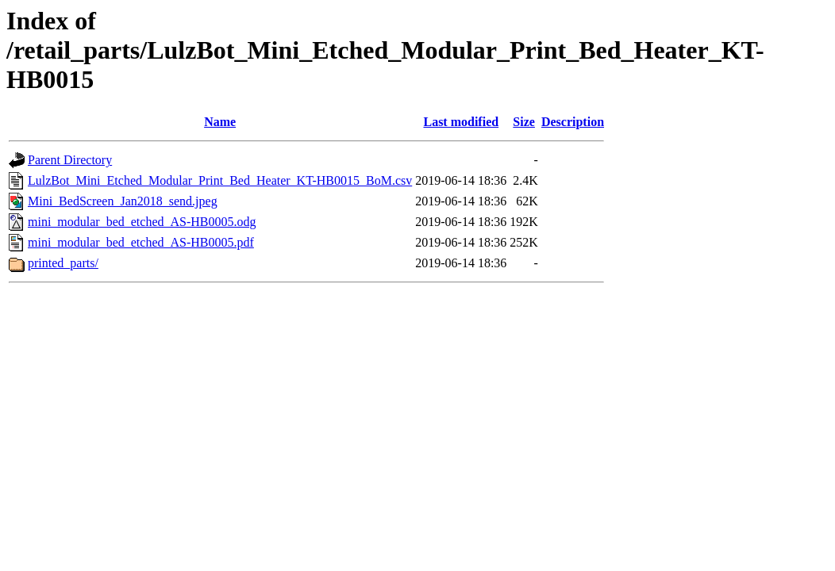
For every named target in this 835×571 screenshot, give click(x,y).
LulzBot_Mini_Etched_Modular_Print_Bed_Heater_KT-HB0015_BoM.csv (220, 180)
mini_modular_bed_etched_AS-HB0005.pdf (141, 242)
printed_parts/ (63, 263)
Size (524, 121)
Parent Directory (70, 160)
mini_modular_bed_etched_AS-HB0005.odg (142, 221)
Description (572, 121)
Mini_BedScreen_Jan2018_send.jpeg (122, 201)
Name (220, 121)
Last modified (460, 121)
